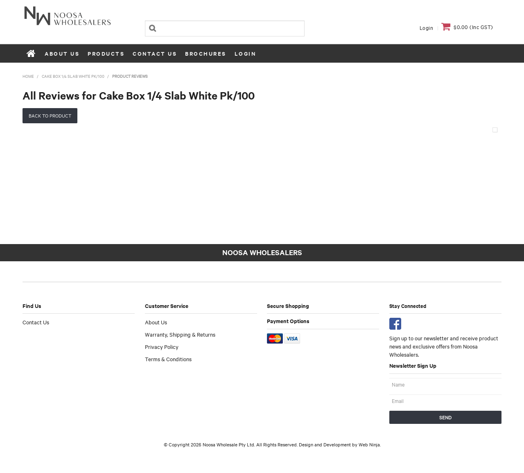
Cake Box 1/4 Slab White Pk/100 (73, 76)
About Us (62, 53)
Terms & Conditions (168, 358)
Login (427, 27)
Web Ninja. (370, 444)
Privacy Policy (161, 346)
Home (32, 53)
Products (106, 53)
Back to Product (50, 115)
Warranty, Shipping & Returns (180, 334)
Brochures (205, 53)
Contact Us (155, 53)
